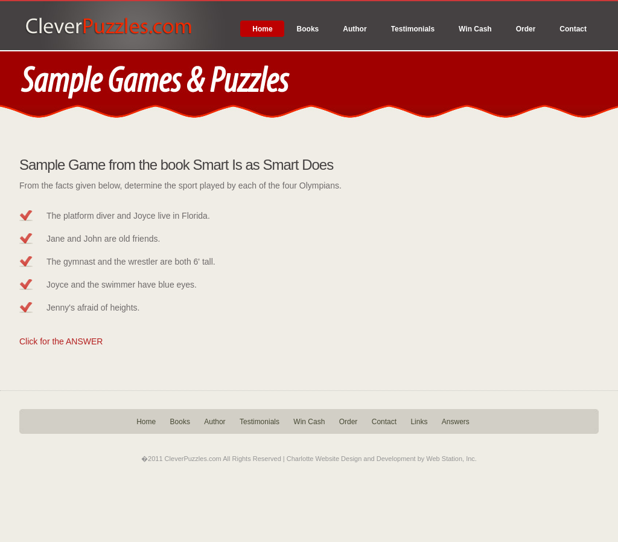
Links (418, 422)
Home (262, 29)
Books (308, 29)
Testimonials (413, 29)
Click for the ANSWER (61, 341)
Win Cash (475, 29)
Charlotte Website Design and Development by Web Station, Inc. (382, 458)
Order (526, 29)
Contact (573, 29)
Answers (456, 422)
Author (354, 29)
